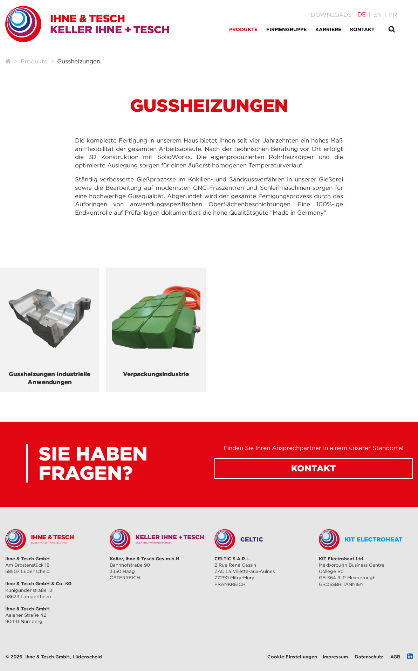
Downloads (331, 15)
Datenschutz (369, 656)
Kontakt (313, 468)
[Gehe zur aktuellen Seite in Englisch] (377, 15)
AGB (395, 656)
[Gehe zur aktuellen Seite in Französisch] (393, 15)
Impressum (335, 656)
